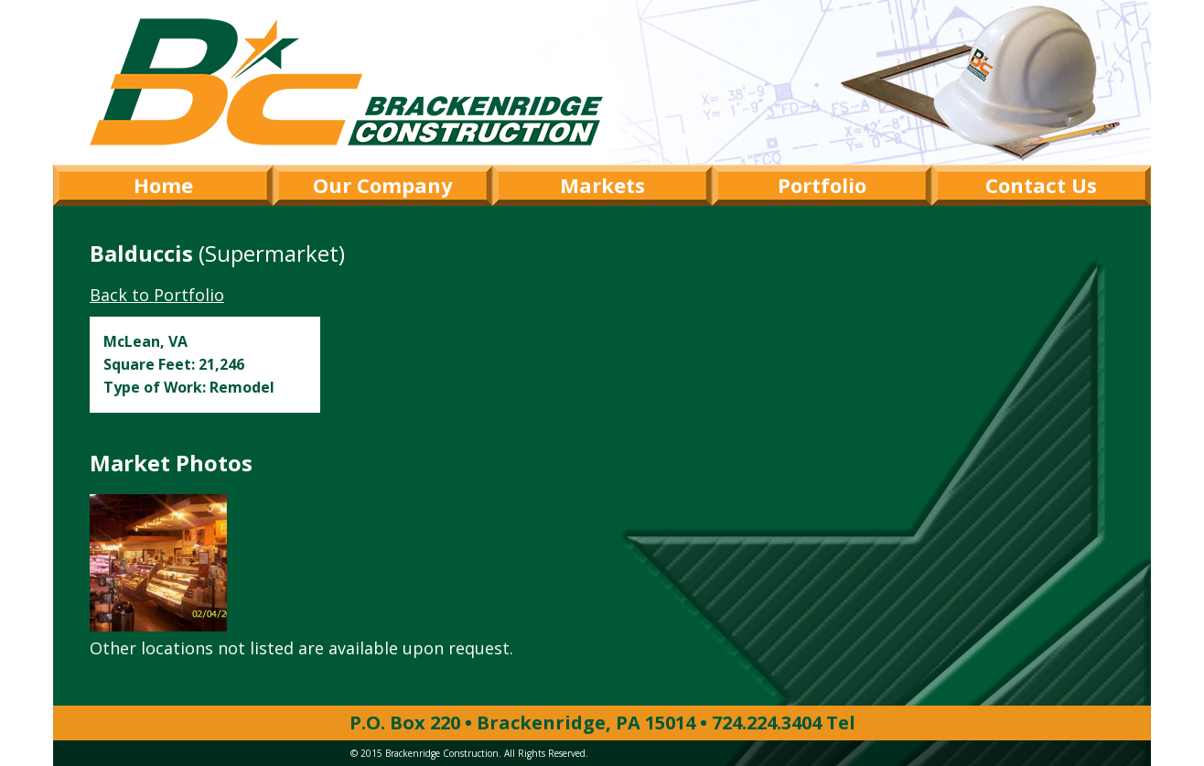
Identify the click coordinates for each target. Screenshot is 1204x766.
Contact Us (1041, 185)
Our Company (383, 185)
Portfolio (822, 185)
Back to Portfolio (157, 295)
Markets (602, 185)
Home (163, 185)
